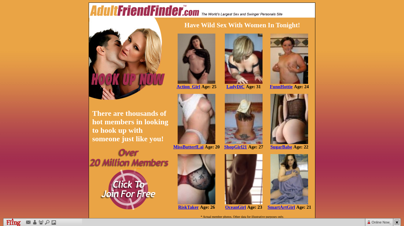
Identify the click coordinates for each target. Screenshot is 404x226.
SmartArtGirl (281, 207)
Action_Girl (188, 86)
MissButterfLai (188, 146)
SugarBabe (281, 146)
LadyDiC (235, 86)
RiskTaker (188, 207)
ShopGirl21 (235, 146)
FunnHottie (281, 86)
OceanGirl (235, 207)
